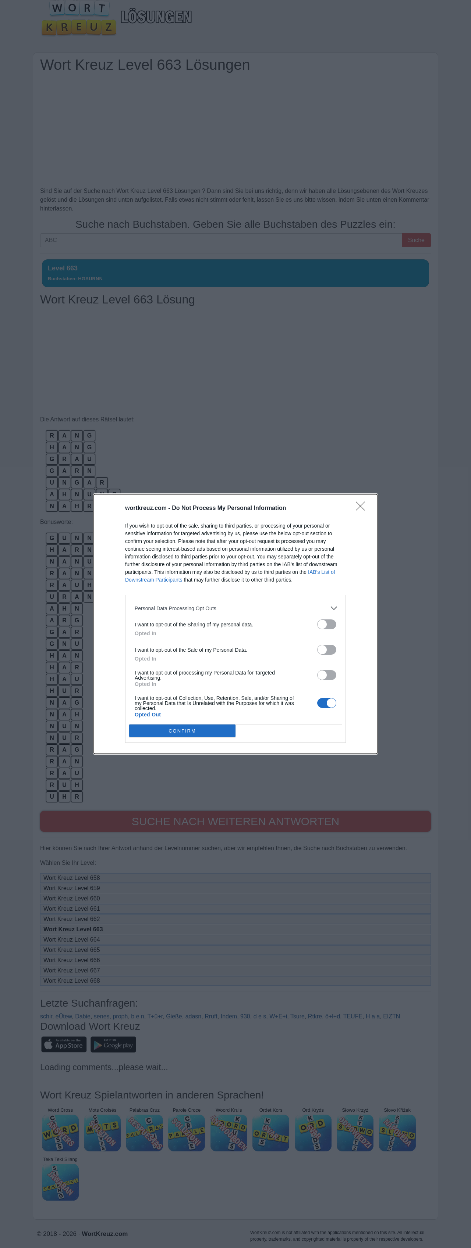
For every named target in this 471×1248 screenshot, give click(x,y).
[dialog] (235, 624)
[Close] (363, 508)
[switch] (326, 624)
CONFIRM (182, 731)
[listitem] (235, 608)
